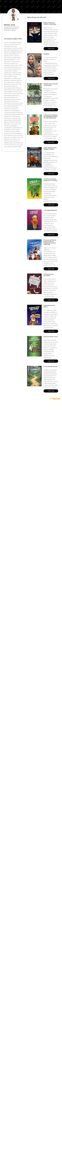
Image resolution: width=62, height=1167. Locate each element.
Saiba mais (51, 48)
